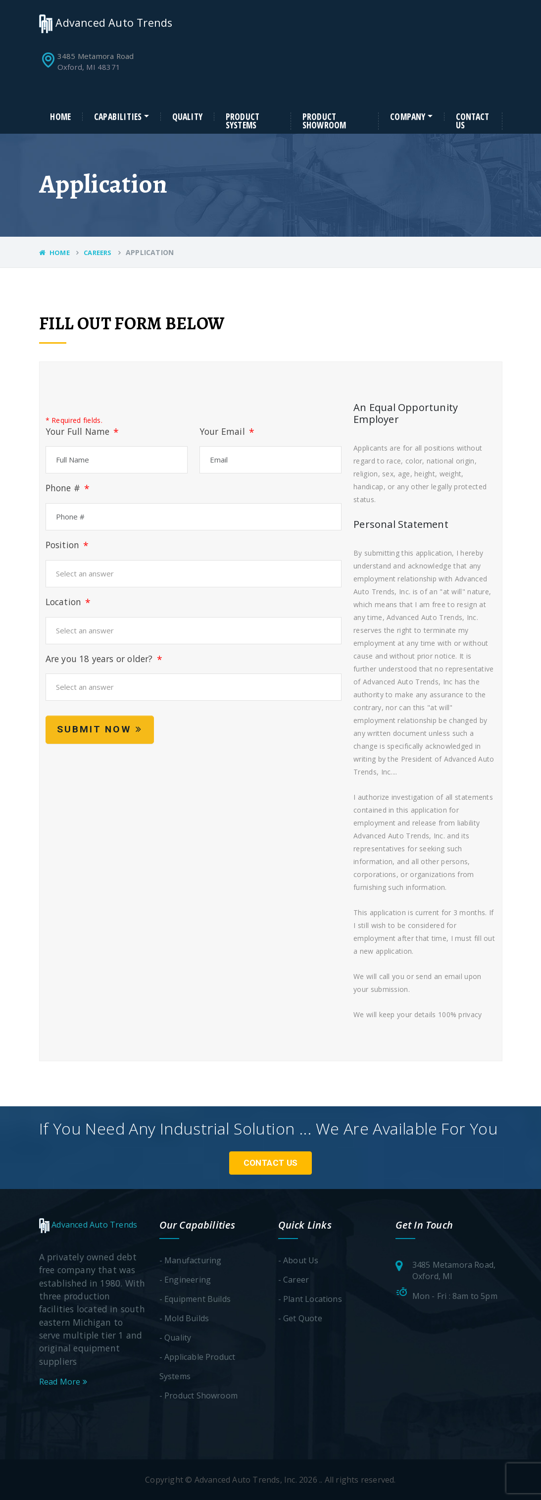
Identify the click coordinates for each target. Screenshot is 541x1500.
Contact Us (472, 121)
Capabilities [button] (118, 116)
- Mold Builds (184, 1318)
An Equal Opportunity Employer (405, 413)
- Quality (175, 1337)
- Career (293, 1279)
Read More (63, 1381)
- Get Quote (300, 1318)
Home (60, 116)
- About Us (298, 1260)
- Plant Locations (310, 1298)
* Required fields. (74, 420)
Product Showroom (324, 121)
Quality (187, 116)
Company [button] (407, 116)
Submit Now (100, 729)
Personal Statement (400, 524)
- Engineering (185, 1279)
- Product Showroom (198, 1395)
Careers (97, 252)
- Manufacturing (190, 1260)
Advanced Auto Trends (106, 22)
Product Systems (242, 121)
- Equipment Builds (195, 1298)
